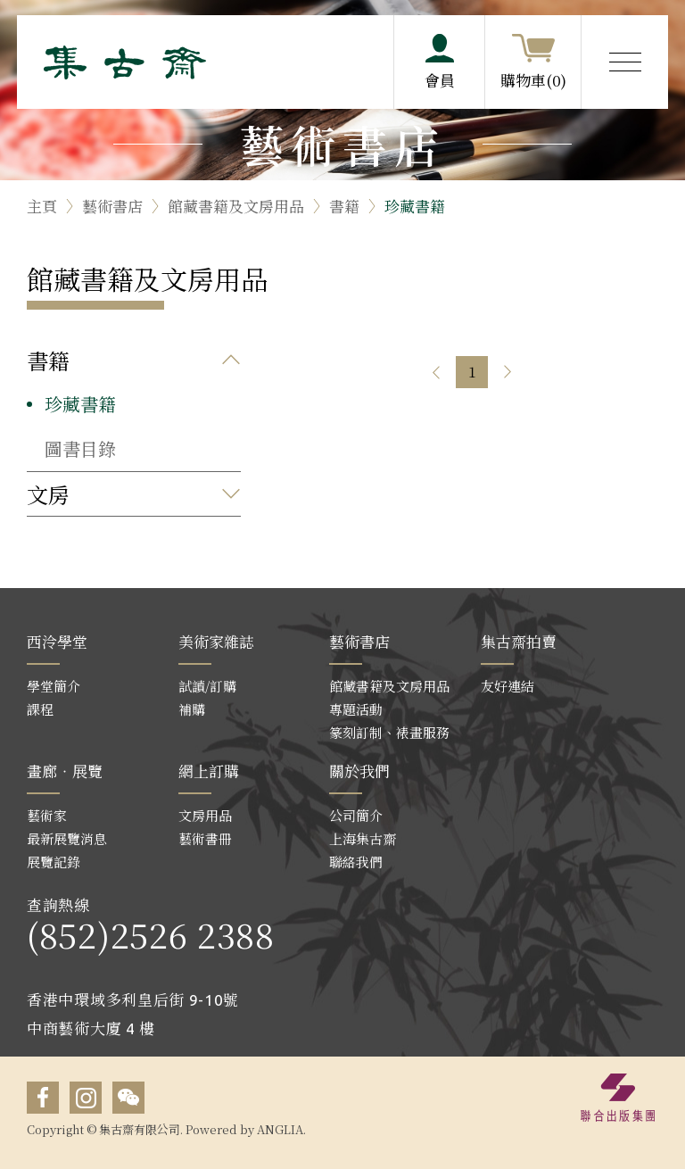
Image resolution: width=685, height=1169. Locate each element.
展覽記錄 (53, 861)
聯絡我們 (356, 861)
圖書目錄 (80, 448)
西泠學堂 (57, 641)
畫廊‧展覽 (65, 770)
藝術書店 (112, 206)
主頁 (42, 206)
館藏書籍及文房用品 (236, 206)
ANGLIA (280, 1129)
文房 (48, 494)
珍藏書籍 (414, 206)
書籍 (344, 206)
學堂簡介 (53, 685)
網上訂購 (208, 770)
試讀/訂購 (207, 685)
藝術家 (47, 815)
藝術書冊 (205, 838)
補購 (191, 709)
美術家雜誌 (216, 641)
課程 (40, 709)
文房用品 (205, 815)
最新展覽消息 (67, 838)
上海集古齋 (362, 838)
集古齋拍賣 (519, 641)
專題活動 (356, 709)
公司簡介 (356, 815)
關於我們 (359, 770)
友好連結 (507, 685)
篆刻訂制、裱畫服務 (389, 732)
